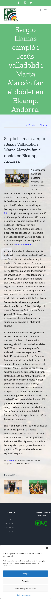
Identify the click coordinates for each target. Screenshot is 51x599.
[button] (47, 548)
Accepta (25, 573)
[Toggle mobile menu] (45, 10)
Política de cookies (24, 595)
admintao (10, 460)
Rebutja (25, 581)
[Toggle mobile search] (40, 10)
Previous (32, 125)
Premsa (18, 244)
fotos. (7, 213)
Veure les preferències (25, 588)
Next (42, 125)
